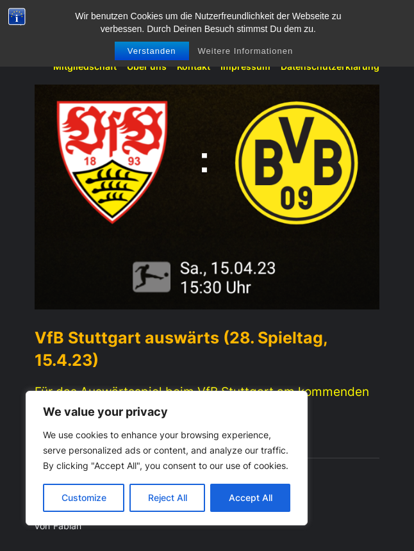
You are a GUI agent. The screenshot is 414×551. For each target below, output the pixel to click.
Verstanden (152, 51)
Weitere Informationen (245, 51)
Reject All (167, 497)
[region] (167, 458)
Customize (84, 497)
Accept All (250, 497)
